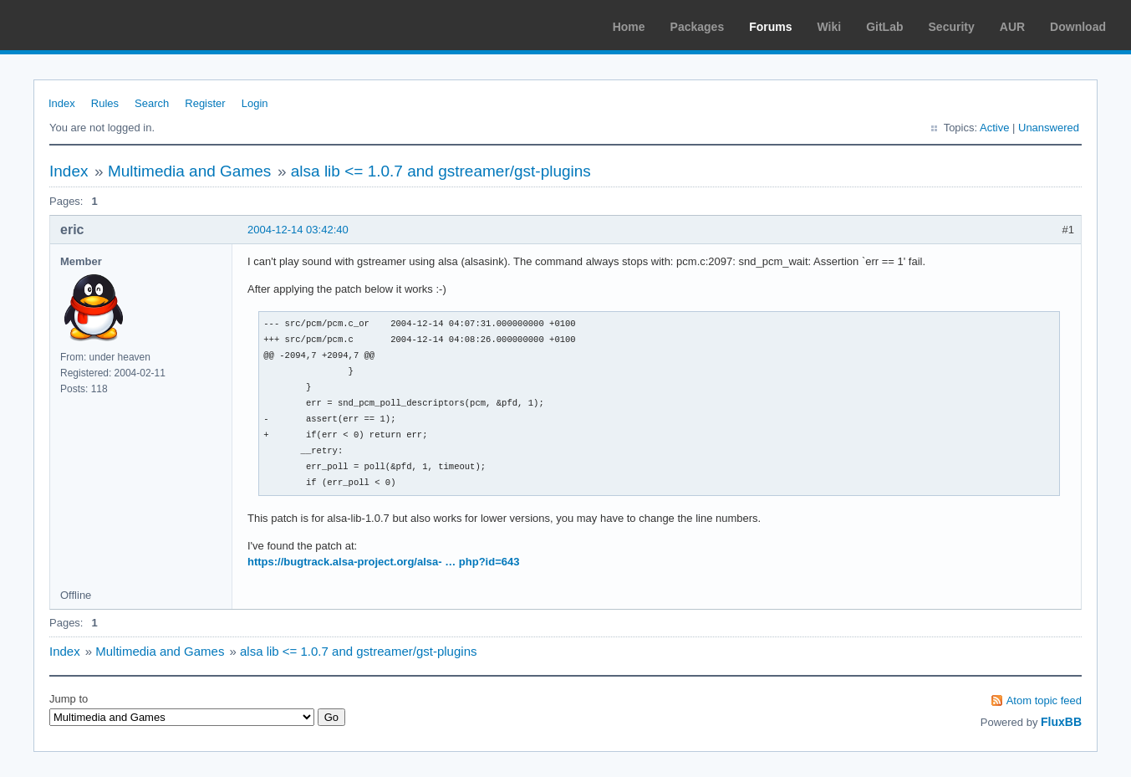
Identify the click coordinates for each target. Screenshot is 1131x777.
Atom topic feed (1044, 700)
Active (994, 127)
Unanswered (1048, 127)
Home (629, 26)
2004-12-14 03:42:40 (298, 229)
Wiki (830, 26)
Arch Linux (92, 25)
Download (1078, 26)
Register (205, 103)
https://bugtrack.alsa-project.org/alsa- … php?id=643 (383, 561)
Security (952, 26)
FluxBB (1061, 721)
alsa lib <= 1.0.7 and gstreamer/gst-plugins (441, 171)
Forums (770, 26)
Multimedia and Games (189, 171)
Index (61, 103)
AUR (1012, 26)
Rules (105, 103)
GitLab (884, 26)
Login (255, 103)
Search (152, 103)
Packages (697, 26)
